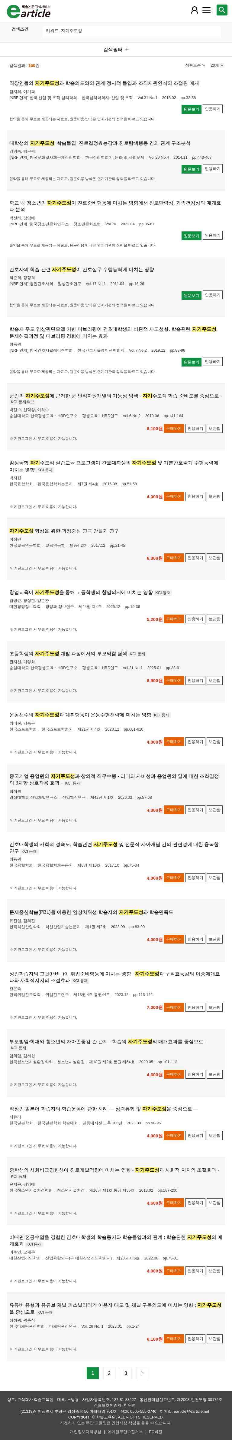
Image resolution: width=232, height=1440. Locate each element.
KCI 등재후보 (22, 402)
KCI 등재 (45, 470)
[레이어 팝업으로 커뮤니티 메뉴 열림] (206, 10)
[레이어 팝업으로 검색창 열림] (222, 10)
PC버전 (155, 1431)
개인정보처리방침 (85, 1431)
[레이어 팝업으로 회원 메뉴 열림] (194, 10)
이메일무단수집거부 (125, 1431)
